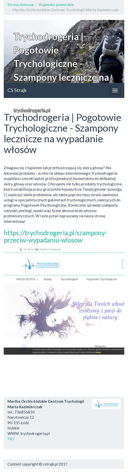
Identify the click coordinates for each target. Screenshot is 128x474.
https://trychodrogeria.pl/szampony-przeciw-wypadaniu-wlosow (55, 236)
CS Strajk (17, 90)
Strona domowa (20, 4)
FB (9, 438)
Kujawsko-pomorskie (56, 4)
